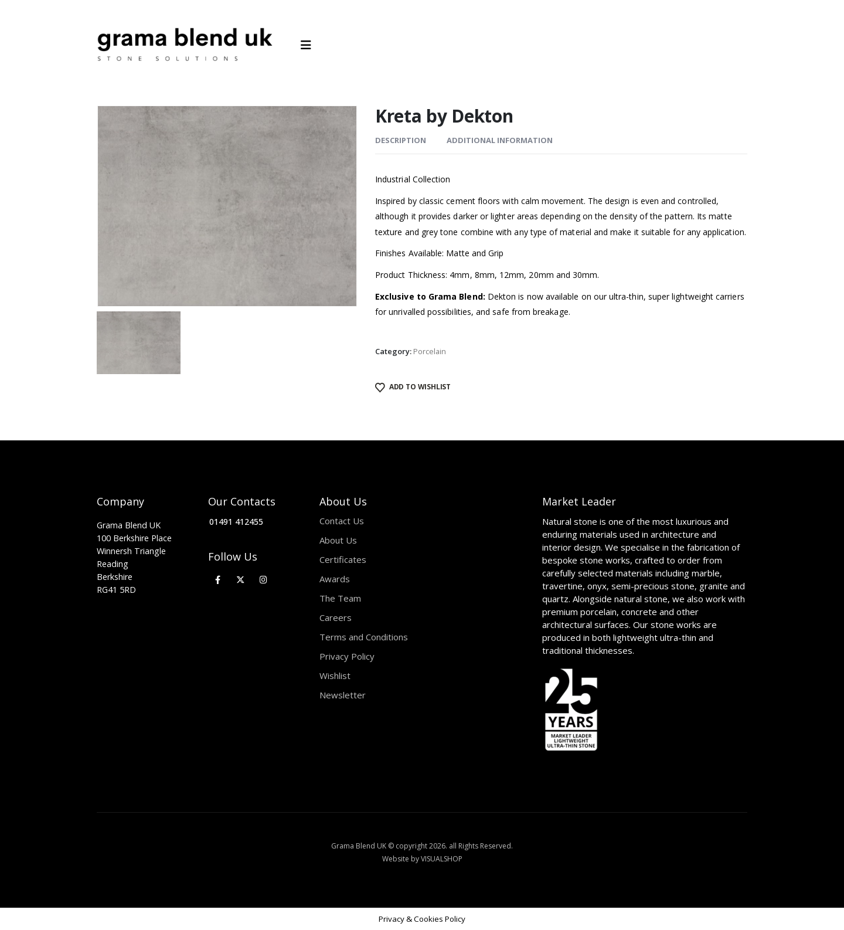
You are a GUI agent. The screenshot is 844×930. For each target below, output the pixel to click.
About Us (338, 540)
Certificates (342, 559)
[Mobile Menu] (310, 45)
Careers (335, 617)
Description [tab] (400, 140)
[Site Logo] (185, 45)
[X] (240, 579)
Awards (334, 579)
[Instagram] (263, 579)
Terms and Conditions (363, 637)
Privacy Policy (347, 656)
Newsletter (342, 695)
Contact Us (341, 521)
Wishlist (334, 675)
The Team (340, 598)
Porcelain (429, 351)
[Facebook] (217, 579)
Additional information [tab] (500, 140)
